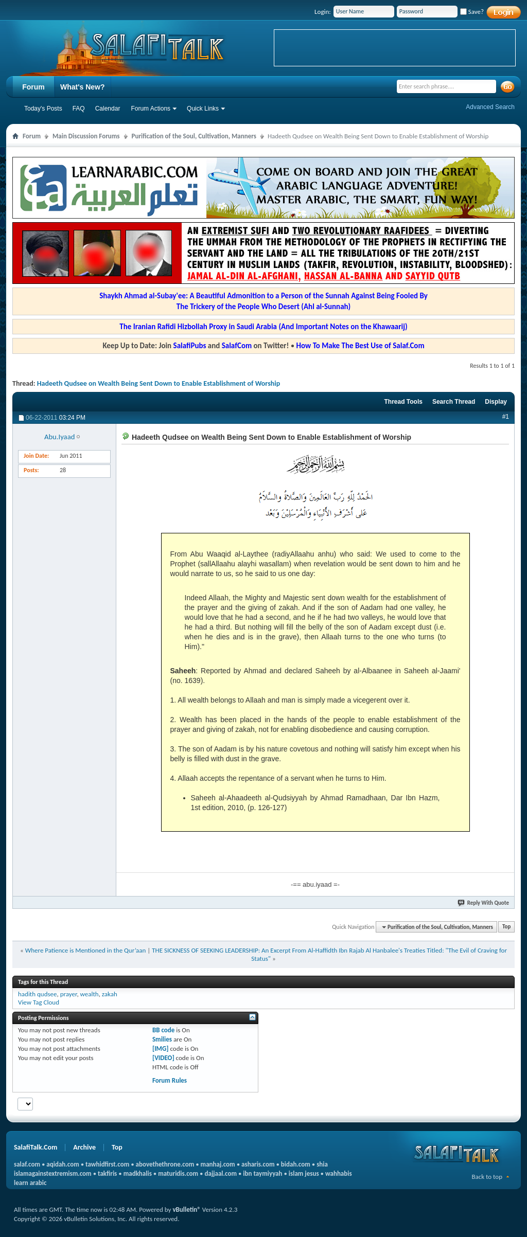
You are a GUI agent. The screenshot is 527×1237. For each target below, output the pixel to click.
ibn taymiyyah (262, 1173)
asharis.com (257, 1164)
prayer (68, 994)
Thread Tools (403, 401)
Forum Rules (169, 1080)
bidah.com (295, 1164)
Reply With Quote (484, 903)
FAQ (79, 108)
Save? (472, 11)
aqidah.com (62, 1164)
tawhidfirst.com (107, 1164)
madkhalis (138, 1173)
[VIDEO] (163, 1058)
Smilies (162, 1039)
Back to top (486, 1176)
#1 (505, 416)
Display (496, 401)
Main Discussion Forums (86, 136)
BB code (163, 1030)
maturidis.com (178, 1173)
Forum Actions (150, 108)
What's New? (82, 87)
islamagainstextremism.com (53, 1173)
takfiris (107, 1173)
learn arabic (30, 1183)
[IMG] (160, 1048)
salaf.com (27, 1164)
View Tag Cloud (38, 1002)
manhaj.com (218, 1164)
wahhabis (338, 1173)
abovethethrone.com (165, 1164)
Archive (84, 1147)
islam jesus (304, 1173)
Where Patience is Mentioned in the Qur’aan (85, 950)
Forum (33, 87)
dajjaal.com (221, 1173)
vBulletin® (186, 1209)
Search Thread (453, 401)
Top (506, 927)
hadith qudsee (37, 994)
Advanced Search (490, 107)
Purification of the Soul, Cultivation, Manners (194, 136)
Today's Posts (43, 108)
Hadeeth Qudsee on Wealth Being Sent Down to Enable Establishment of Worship (158, 383)
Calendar (107, 108)
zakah (109, 994)
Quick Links (203, 108)
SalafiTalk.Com (35, 1147)
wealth (89, 994)
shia (322, 1164)
